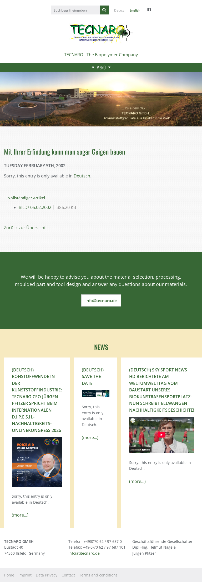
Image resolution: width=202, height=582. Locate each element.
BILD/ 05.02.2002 (35, 207)
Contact (68, 575)
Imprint (25, 575)
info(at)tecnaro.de (84, 553)
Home (9, 575)
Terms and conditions (98, 575)
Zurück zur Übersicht (25, 228)
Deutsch (120, 10)
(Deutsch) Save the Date (93, 376)
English (134, 10)
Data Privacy (46, 575)
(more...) (20, 515)
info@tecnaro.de (101, 300)
